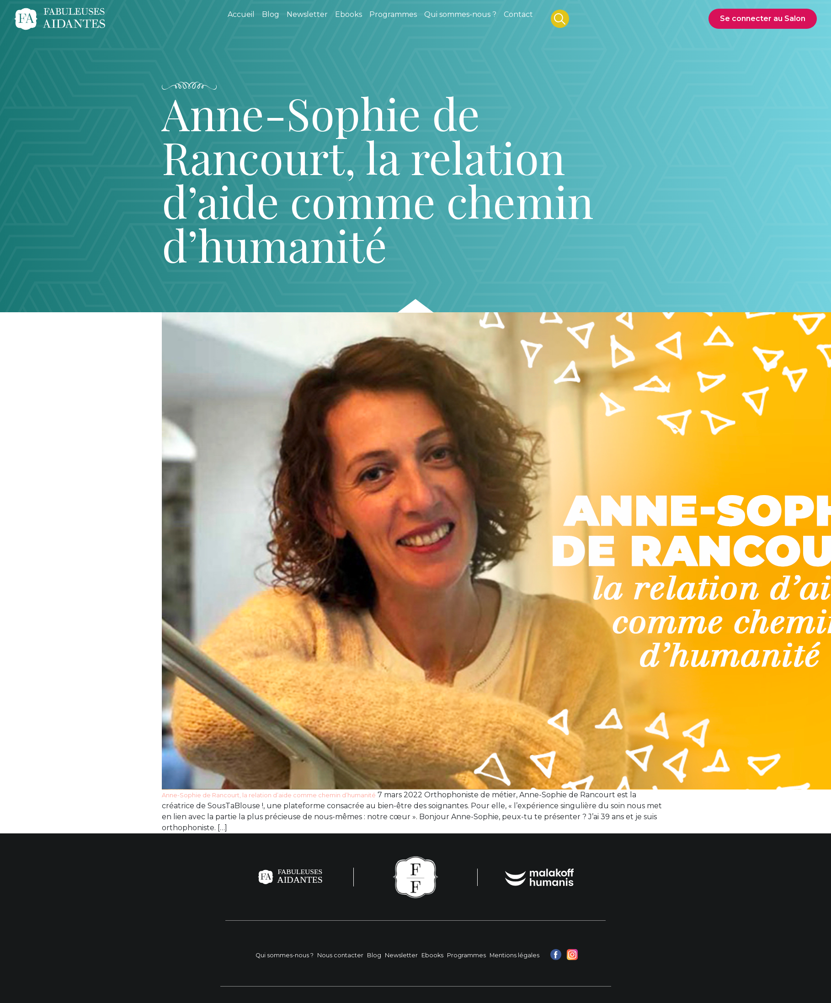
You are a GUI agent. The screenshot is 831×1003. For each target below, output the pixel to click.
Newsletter (401, 955)
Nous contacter (340, 955)
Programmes (466, 955)
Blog (374, 955)
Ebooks (432, 955)
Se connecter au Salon (762, 18)
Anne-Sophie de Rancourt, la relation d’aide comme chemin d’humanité (269, 795)
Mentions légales (514, 955)
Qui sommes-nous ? (285, 955)
